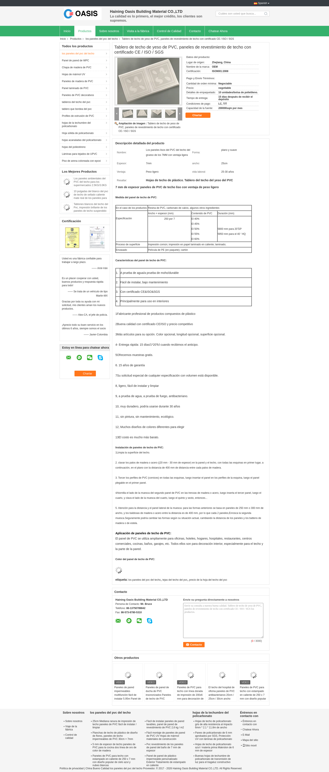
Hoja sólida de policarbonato (78, 133)
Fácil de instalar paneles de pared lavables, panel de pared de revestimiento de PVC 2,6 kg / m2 (165, 724)
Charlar (200, 115)
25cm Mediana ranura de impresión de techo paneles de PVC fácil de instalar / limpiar (114, 724)
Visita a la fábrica (138, 31)
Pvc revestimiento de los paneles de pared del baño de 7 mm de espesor (164, 747)
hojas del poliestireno (74, 147)
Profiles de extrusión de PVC (78, 115)
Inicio (67, 31)
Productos (84, 31)
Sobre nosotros (109, 31)
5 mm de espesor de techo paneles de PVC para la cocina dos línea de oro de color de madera (114, 747)
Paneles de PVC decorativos (78, 95)
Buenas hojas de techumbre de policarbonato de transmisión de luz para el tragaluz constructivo (213, 759)
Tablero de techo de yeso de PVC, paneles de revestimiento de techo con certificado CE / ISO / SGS (149, 127)
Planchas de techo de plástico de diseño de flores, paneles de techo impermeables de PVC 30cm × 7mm (115, 735)
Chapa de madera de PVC (76, 67)
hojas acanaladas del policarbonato (81, 140)
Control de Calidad (169, 31)
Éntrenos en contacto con (250, 723)
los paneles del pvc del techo (102, 38)
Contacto (195, 31)
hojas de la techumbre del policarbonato (76, 124)
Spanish (262, 3)
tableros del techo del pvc (76, 102)
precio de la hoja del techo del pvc (208, 579)
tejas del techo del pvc (174, 579)
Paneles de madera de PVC (77, 81)
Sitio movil (250, 745)
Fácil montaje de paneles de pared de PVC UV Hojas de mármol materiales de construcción (165, 735)
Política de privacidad (72, 768)
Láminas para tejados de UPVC (79, 153)
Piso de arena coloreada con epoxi (81, 160)
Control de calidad (71, 736)
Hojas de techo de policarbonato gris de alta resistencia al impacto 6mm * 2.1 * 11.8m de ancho (213, 724)
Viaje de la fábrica (71, 728)
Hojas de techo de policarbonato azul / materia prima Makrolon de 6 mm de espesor (214, 747)
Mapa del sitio (250, 740)
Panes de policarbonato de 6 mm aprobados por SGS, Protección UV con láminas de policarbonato (213, 735)
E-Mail (246, 734)
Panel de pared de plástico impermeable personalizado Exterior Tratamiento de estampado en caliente (166, 760)
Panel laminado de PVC (75, 88)
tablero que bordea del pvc (77, 109)
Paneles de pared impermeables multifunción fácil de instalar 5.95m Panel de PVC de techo (127, 695)
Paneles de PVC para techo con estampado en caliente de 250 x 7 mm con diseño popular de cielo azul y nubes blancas (253, 697)
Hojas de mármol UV (73, 74)
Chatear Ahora (218, 31)
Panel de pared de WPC (75, 60)
